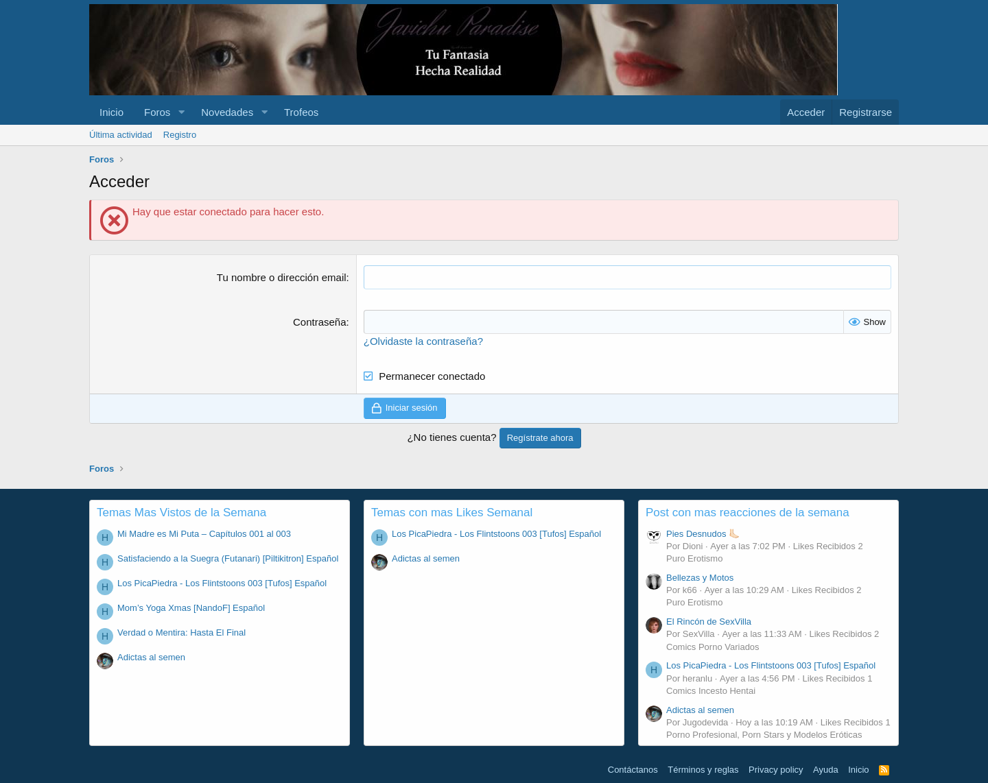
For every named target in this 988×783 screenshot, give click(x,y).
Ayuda (825, 769)
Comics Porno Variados (713, 646)
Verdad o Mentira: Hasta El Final (181, 632)
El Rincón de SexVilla (708, 621)
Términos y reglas (703, 769)
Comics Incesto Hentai (710, 691)
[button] (181, 112)
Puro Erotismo (694, 558)
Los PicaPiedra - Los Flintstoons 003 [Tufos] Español (222, 583)
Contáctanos (633, 769)
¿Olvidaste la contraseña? (423, 341)
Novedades (227, 112)
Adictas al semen (151, 657)
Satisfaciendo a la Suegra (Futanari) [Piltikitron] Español (227, 558)
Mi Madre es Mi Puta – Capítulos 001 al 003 (204, 534)
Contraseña (319, 322)
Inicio (111, 112)
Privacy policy (776, 769)
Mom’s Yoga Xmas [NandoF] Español (191, 608)
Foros (157, 112)
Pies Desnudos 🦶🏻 (703, 534)
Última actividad (120, 135)
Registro (179, 135)
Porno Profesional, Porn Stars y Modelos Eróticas (764, 735)
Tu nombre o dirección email (281, 277)
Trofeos (301, 112)
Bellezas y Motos (699, 578)
